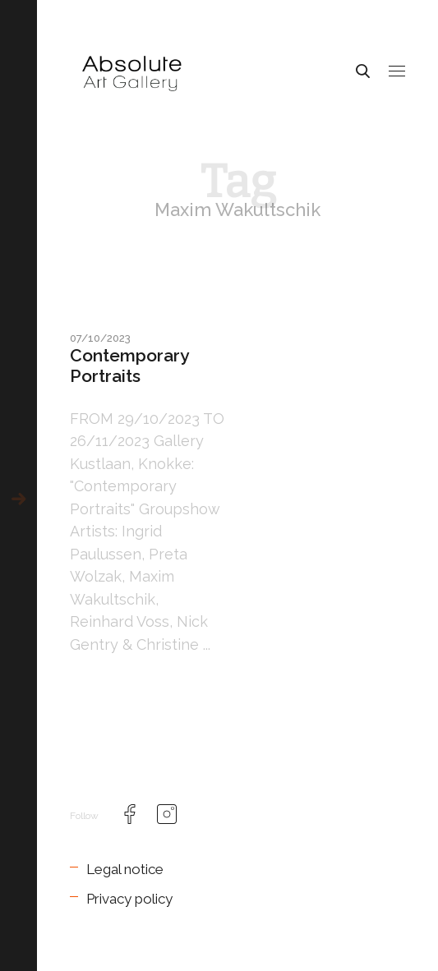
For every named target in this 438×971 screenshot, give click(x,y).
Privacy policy (129, 898)
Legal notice (125, 869)
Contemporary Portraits (129, 365)
